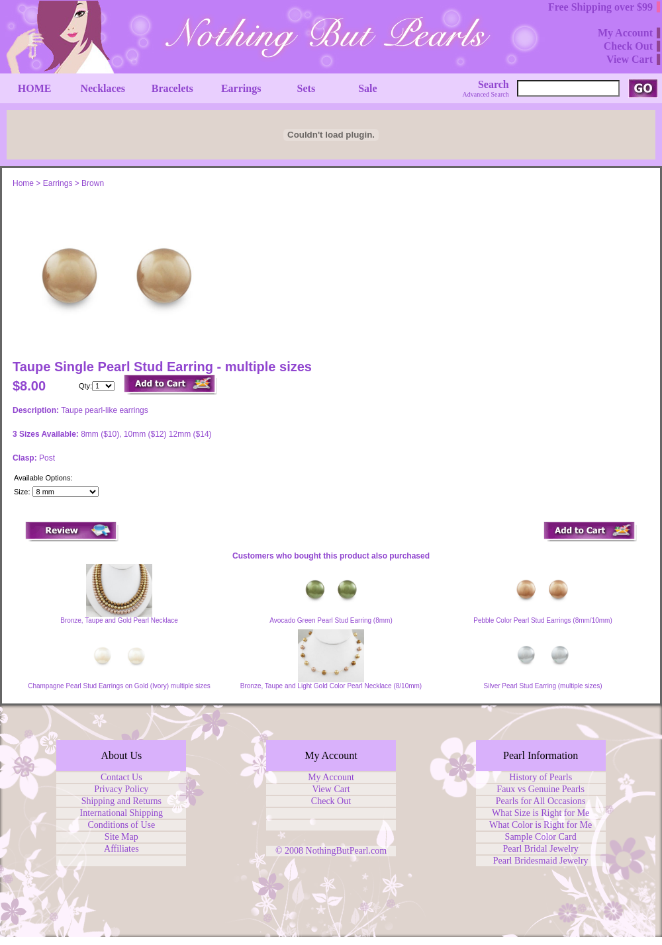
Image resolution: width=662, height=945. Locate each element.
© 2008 (290, 851)
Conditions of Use (121, 825)
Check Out (331, 801)
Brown (92, 183)
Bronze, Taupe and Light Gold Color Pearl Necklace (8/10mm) (331, 686)
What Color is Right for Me (540, 825)
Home (23, 183)
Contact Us (121, 777)
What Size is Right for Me (540, 813)
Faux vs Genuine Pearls (540, 789)
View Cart (331, 789)
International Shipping (122, 813)
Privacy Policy (121, 789)
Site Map (121, 837)
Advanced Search (486, 94)
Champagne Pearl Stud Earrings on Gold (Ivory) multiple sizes (119, 686)
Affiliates (121, 849)
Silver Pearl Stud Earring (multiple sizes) (543, 686)
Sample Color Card (541, 837)
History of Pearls (540, 777)
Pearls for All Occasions (541, 801)
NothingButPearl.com (346, 851)
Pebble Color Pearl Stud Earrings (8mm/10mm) (542, 620)
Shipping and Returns (121, 801)
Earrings (58, 183)
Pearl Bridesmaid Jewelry (541, 861)
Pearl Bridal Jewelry (541, 849)
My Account (331, 777)
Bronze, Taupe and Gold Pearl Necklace (119, 620)
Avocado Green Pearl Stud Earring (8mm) (330, 620)
